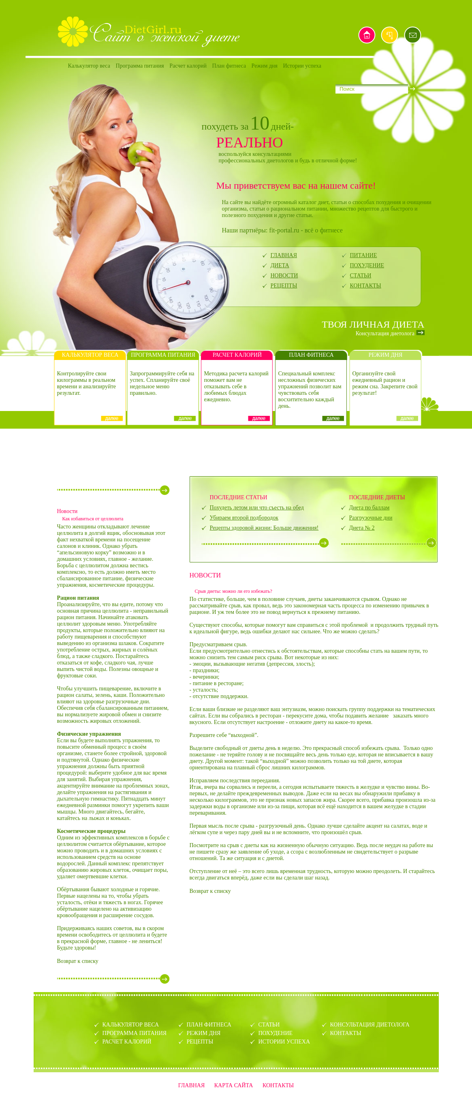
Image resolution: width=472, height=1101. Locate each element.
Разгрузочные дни (371, 518)
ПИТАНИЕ (363, 255)
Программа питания (139, 66)
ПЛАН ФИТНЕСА (209, 1025)
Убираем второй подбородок (244, 518)
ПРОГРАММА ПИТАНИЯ (135, 1033)
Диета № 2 (362, 528)
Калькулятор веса (89, 66)
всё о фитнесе (324, 230)
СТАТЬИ (361, 276)
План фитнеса (229, 66)
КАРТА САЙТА (233, 1085)
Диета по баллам (369, 508)
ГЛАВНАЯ (284, 255)
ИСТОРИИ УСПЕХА (284, 1042)
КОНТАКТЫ (365, 286)
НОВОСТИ (284, 276)
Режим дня (265, 66)
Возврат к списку (77, 961)
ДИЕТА (280, 265)
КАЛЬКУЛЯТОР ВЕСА (131, 1025)
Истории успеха (302, 66)
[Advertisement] (236, 451)
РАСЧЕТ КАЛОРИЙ (127, 1042)
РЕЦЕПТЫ (284, 286)
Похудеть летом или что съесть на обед (257, 508)
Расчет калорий (188, 66)
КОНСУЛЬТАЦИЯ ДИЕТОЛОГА (370, 1025)
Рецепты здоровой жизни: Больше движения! (264, 528)
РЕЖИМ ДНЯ (204, 1033)
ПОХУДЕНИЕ (367, 265)
